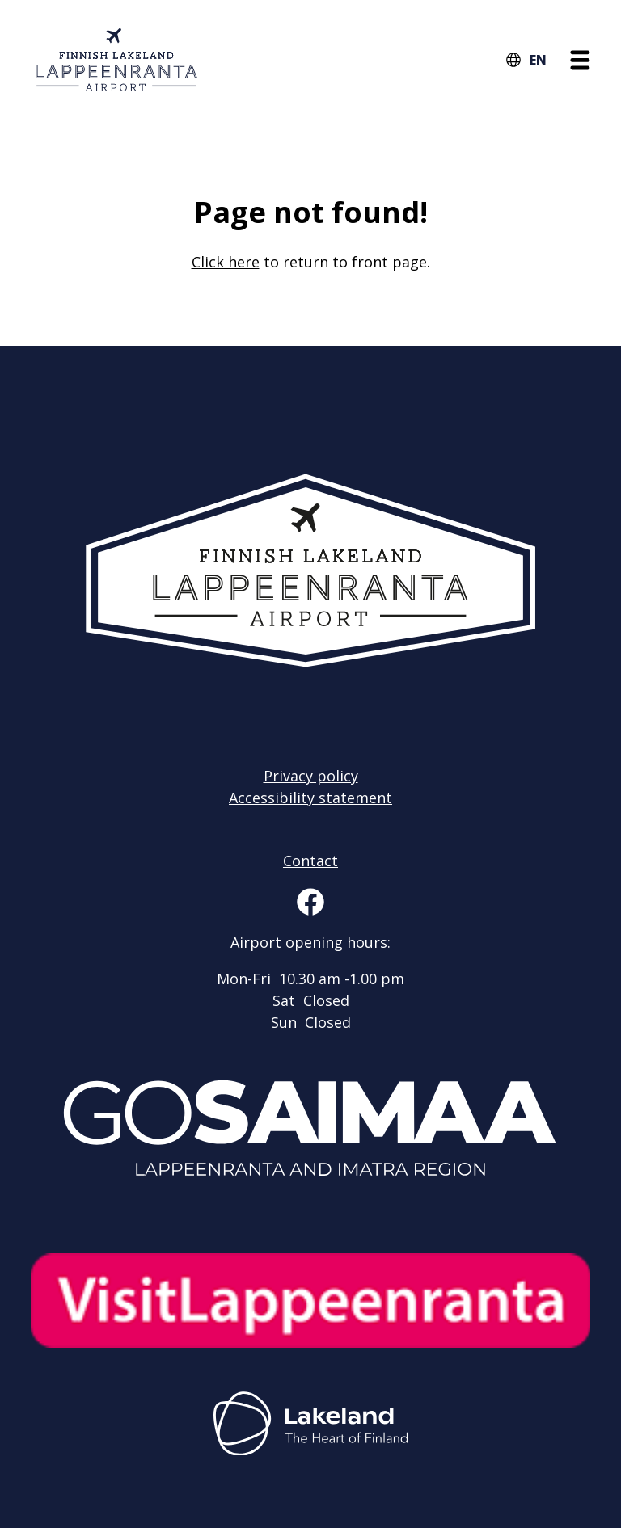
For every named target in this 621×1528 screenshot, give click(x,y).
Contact (310, 860)
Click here (226, 262)
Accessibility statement (310, 797)
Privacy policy (311, 775)
